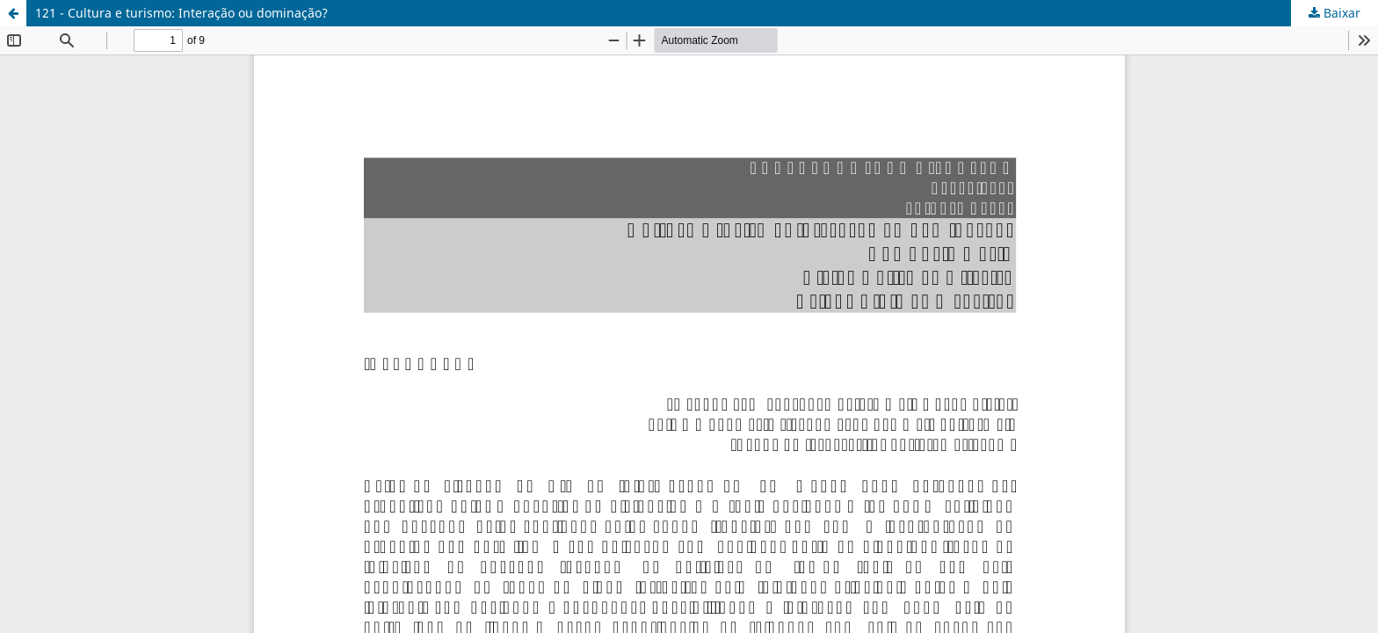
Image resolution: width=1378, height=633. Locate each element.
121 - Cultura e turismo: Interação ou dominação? (181, 12)
